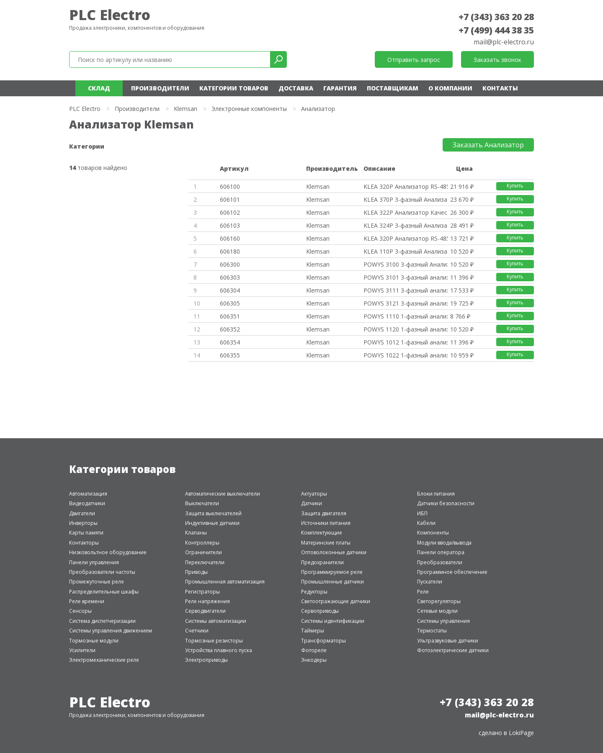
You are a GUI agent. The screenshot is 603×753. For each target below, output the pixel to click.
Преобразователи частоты (102, 572)
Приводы (196, 572)
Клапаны (196, 532)
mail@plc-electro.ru (504, 41)
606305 (230, 303)
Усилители (82, 650)
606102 (230, 212)
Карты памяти (86, 532)
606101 (230, 199)
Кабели (426, 523)
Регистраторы (202, 591)
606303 (230, 277)
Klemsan (185, 109)
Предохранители (322, 562)
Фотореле (314, 650)
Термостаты (432, 630)
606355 (230, 355)
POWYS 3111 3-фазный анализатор (405, 290)
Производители (160, 88)
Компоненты (433, 532)
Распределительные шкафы (104, 591)
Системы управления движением (110, 630)
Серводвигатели (205, 610)
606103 (230, 225)
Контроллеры (202, 542)
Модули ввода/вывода (444, 542)
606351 (230, 316)
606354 (230, 342)
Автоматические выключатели (222, 493)
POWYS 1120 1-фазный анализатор (405, 329)
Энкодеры (314, 659)
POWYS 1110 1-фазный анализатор (405, 316)
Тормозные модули (94, 640)
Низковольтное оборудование (108, 552)
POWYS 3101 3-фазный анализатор (405, 277)
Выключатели (202, 503)
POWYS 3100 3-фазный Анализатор (405, 264)
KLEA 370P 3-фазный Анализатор (405, 199)
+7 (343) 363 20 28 (496, 17)
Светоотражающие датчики (335, 601)
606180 (230, 251)
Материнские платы (325, 542)
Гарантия (340, 88)
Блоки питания (436, 493)
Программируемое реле (332, 572)
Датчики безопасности (445, 503)
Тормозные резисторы (214, 640)
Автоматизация (88, 493)
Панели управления (94, 562)
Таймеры (312, 630)
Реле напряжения (207, 601)
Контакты (500, 88)
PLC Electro (109, 14)
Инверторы (83, 523)
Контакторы (84, 542)
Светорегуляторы (439, 601)
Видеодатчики (87, 503)
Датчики (311, 503)
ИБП (422, 513)
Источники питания (325, 523)
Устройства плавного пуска (218, 650)
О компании (450, 88)
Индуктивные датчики (212, 523)
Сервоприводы (320, 610)
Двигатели (82, 513)
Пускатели (429, 581)
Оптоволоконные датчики (333, 552)
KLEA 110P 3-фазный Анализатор (405, 251)
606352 (230, 329)
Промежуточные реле (96, 581)
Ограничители (203, 552)
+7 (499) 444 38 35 (496, 30)
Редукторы (314, 591)
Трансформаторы (323, 640)
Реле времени (86, 601)
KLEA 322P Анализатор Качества (405, 212)
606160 (230, 238)
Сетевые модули (437, 610)
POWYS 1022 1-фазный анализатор (405, 355)
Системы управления (443, 621)
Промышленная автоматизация (225, 581)
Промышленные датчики (332, 581)
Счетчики (197, 630)
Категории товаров (233, 88)
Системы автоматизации (215, 621)
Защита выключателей (213, 513)
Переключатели (204, 562)
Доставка (295, 88)
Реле (423, 591)
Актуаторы (314, 493)
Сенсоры (80, 610)
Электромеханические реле (104, 659)
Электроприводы (206, 659)
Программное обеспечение (452, 572)
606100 (230, 186)
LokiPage (521, 733)
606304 (230, 290)
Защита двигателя (323, 513)
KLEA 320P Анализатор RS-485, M (405, 186)
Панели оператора (440, 552)
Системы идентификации (332, 621)
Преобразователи (439, 562)
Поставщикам (392, 88)
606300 (230, 264)
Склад (99, 88)
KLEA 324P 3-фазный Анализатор (405, 225)
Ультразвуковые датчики (447, 640)
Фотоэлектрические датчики (453, 650)
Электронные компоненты (249, 109)
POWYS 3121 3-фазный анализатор (405, 303)
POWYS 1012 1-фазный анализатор (405, 342)
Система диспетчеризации (102, 621)
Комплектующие (321, 532)
